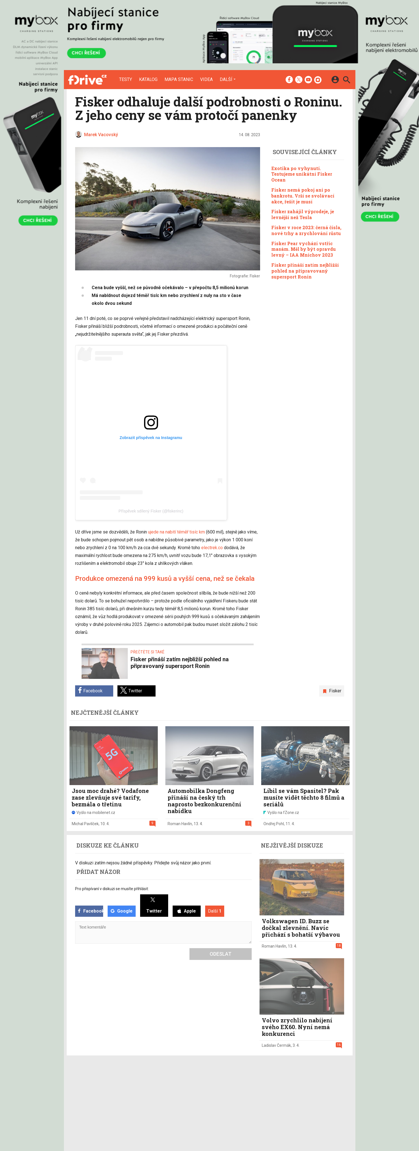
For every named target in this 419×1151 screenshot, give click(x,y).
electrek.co (212, 547)
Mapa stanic (179, 79)
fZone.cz (237, 1098)
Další (226, 79)
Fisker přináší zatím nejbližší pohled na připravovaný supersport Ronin (305, 271)
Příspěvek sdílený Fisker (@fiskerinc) (151, 511)
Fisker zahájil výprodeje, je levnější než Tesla (302, 214)
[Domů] (87, 79)
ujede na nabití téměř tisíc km (176, 532)
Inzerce (196, 1091)
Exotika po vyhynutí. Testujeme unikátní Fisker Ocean (301, 174)
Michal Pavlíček (85, 824)
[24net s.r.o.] (340, 1123)
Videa (206, 79)
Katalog (148, 79)
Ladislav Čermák (276, 1045)
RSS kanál (198, 1098)
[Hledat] (346, 80)
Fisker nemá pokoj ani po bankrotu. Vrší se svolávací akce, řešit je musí (302, 196)
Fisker (335, 690)
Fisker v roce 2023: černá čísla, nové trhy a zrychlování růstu (306, 230)
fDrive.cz (237, 1091)
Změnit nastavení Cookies (293, 1091)
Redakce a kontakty (207, 1084)
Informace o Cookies (288, 1084)
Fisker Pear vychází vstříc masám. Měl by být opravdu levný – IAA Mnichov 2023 (303, 249)
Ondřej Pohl (273, 824)
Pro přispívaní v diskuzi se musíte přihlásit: (112, 889)
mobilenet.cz (241, 1084)
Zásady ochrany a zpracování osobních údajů (311, 1098)
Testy (125, 79)
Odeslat (221, 954)
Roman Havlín (180, 824)
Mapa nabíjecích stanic (163, 1098)
